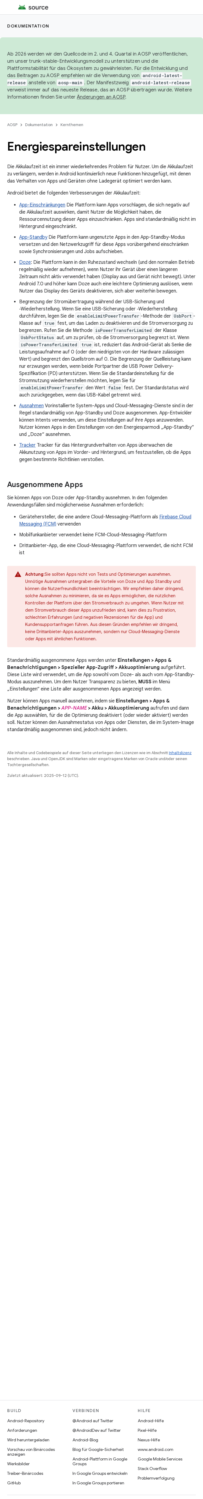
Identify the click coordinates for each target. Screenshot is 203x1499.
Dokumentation (28, 26)
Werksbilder (18, 1463)
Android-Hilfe (151, 1420)
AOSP (12, 124)
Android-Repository (25, 1420)
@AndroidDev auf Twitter (96, 1430)
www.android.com (155, 1449)
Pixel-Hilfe (147, 1430)
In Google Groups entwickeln (100, 1473)
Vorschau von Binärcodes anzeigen (31, 1452)
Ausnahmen (31, 406)
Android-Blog (85, 1440)
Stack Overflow (152, 1468)
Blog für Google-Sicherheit (98, 1449)
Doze (25, 262)
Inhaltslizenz (180, 752)
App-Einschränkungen (42, 205)
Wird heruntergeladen (28, 1440)
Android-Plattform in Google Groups (99, 1461)
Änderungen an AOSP (101, 97)
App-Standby (33, 237)
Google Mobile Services (160, 1459)
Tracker (27, 445)
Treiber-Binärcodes (25, 1473)
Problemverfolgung (156, 1478)
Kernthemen (71, 124)
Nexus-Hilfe (149, 1440)
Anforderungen (22, 1430)
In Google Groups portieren (98, 1483)
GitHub (14, 1483)
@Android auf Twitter (92, 1420)
